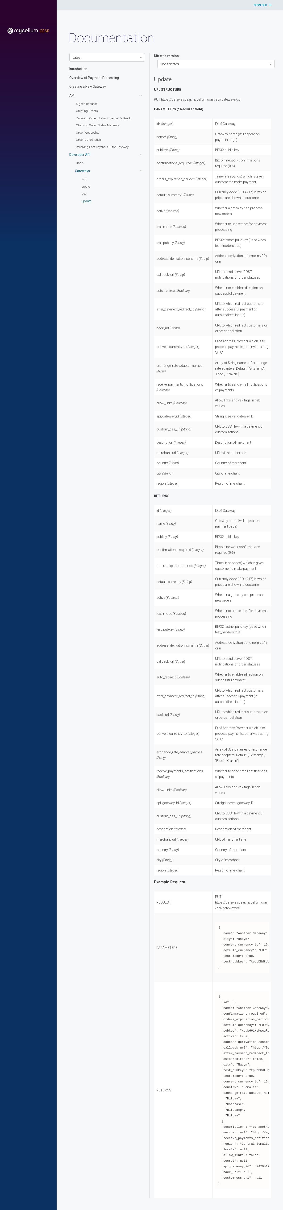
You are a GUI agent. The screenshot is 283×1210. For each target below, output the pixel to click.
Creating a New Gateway (87, 86)
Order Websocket (87, 132)
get (84, 193)
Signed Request (86, 104)
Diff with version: (167, 56)
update (86, 201)
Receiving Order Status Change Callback (103, 118)
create (86, 186)
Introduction (78, 69)
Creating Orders (87, 111)
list (84, 179)
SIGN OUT (262, 5)
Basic (79, 163)
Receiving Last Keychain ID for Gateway (102, 147)
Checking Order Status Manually (98, 125)
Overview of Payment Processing (94, 78)
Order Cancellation (88, 139)
